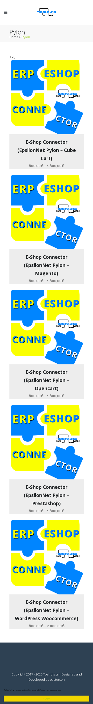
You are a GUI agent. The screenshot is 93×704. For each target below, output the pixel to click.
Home (13, 37)
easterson (57, 679)
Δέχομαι (46, 698)
